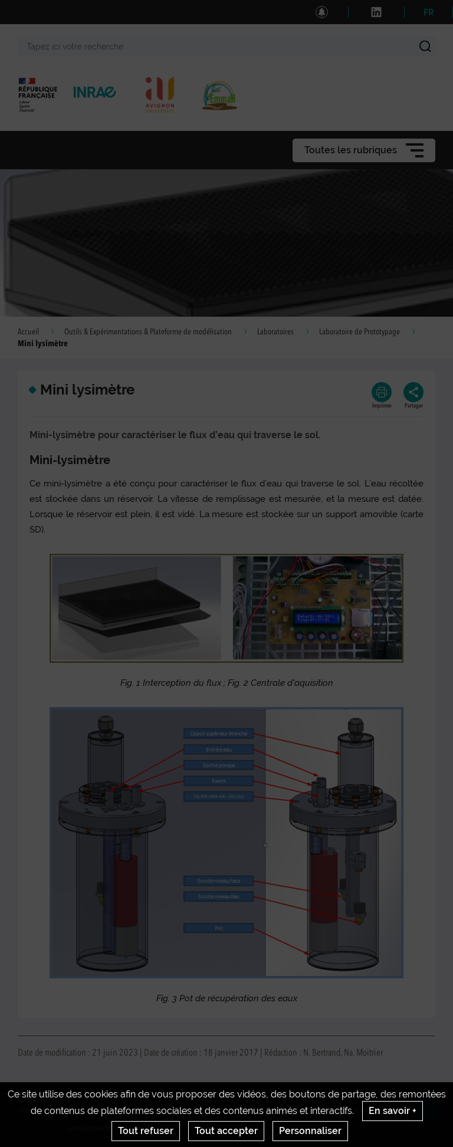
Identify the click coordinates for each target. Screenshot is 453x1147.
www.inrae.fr (89, 1129)
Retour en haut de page (433, 1112)
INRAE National (114, 1110)
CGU (224, 1110)
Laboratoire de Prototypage (359, 332)
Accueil (28, 332)
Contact (31, 1110)
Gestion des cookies (335, 1110)
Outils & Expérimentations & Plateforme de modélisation (148, 332)
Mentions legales (178, 1110)
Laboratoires (275, 332)
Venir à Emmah (266, 1110)
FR (429, 12)
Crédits (66, 1110)
